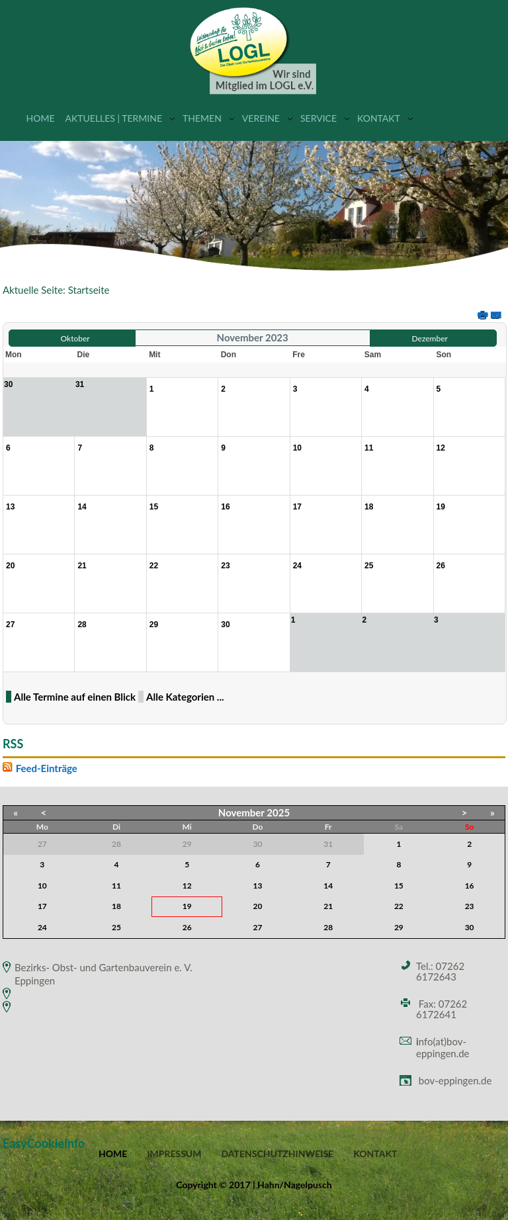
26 (187, 927)
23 (469, 906)
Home (40, 118)
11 (116, 886)
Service (318, 118)
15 (398, 886)
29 (398, 927)
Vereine (261, 118)
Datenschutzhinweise (277, 1153)
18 (116, 906)
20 (258, 906)
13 (258, 886)
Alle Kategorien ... (185, 697)
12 (187, 886)
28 (328, 927)
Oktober (75, 338)
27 (258, 927)
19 (187, 906)
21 (328, 906)
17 (42, 906)
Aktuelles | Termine (113, 118)
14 (328, 886)
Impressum (174, 1153)
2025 (278, 812)
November (241, 812)
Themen (202, 118)
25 (116, 927)
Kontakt (378, 118)
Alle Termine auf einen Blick (75, 697)
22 (398, 906)
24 (42, 927)
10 (42, 886)
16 (469, 886)
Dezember (430, 338)
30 (469, 927)
